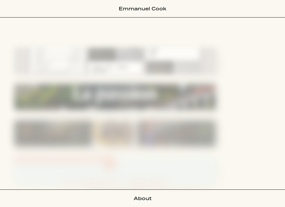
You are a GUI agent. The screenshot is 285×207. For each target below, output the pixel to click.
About (143, 198)
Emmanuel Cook (142, 8)
